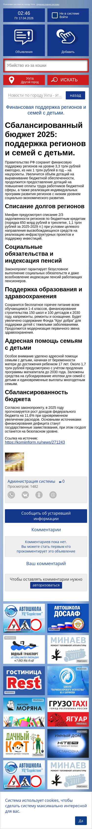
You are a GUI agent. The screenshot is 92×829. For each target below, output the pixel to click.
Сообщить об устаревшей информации (46, 515)
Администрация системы (48, 4)
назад (75, 95)
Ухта (30, 78)
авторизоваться (46, 585)
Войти (64, 17)
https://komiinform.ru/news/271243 (35, 442)
